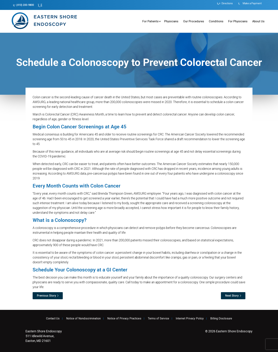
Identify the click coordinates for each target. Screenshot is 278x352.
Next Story (232, 295)
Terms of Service (158, 318)
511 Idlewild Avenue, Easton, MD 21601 (44, 336)
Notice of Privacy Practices (124, 318)
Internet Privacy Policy (190, 318)
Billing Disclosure (221, 318)
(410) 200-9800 (23, 5)
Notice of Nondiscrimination (83, 318)
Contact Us (53, 318)
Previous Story (46, 295)
